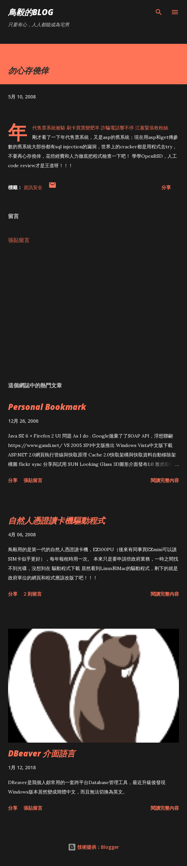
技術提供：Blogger (93, 847)
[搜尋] (159, 12)
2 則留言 (33, 594)
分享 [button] (166, 187)
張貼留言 (19, 240)
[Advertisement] (93, 313)
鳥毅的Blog (30, 12)
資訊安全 (33, 187)
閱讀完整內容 (165, 480)
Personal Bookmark (47, 406)
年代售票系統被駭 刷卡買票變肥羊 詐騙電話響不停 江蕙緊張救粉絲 (100, 128)
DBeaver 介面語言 (41, 753)
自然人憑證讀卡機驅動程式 (56, 520)
